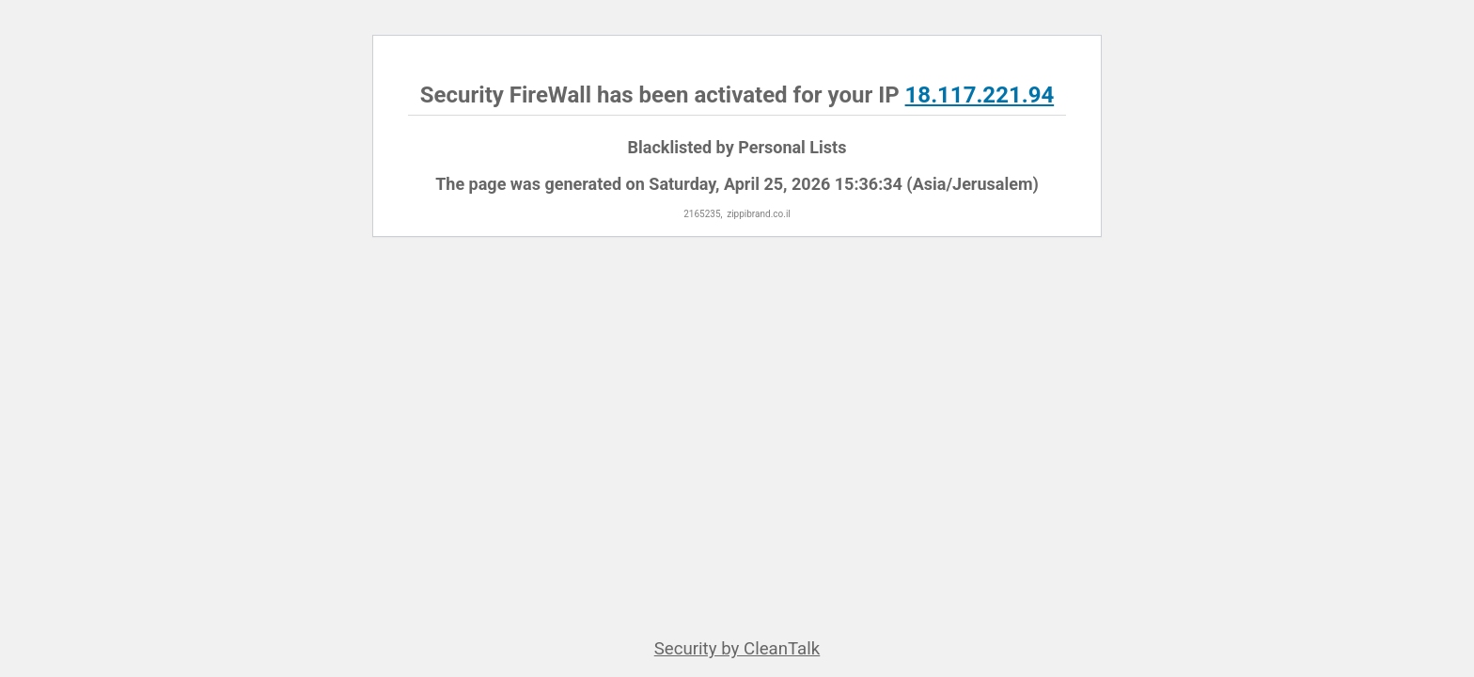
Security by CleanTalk (737, 648)
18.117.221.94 (980, 95)
